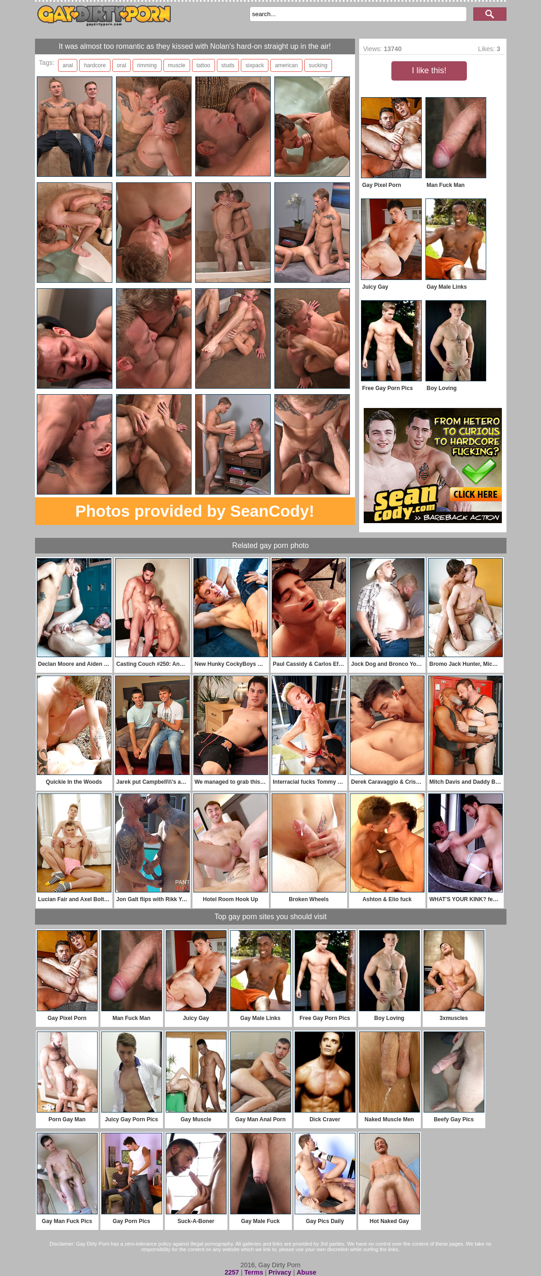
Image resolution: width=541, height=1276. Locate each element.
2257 (232, 1272)
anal (68, 65)
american (286, 65)
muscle (177, 65)
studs (228, 65)
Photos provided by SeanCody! (194, 511)
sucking (318, 65)
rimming (147, 65)
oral (121, 65)
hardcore (94, 65)
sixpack (254, 65)
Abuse (306, 1272)
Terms (253, 1272)
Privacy (279, 1272)
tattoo (203, 65)
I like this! (429, 70)
